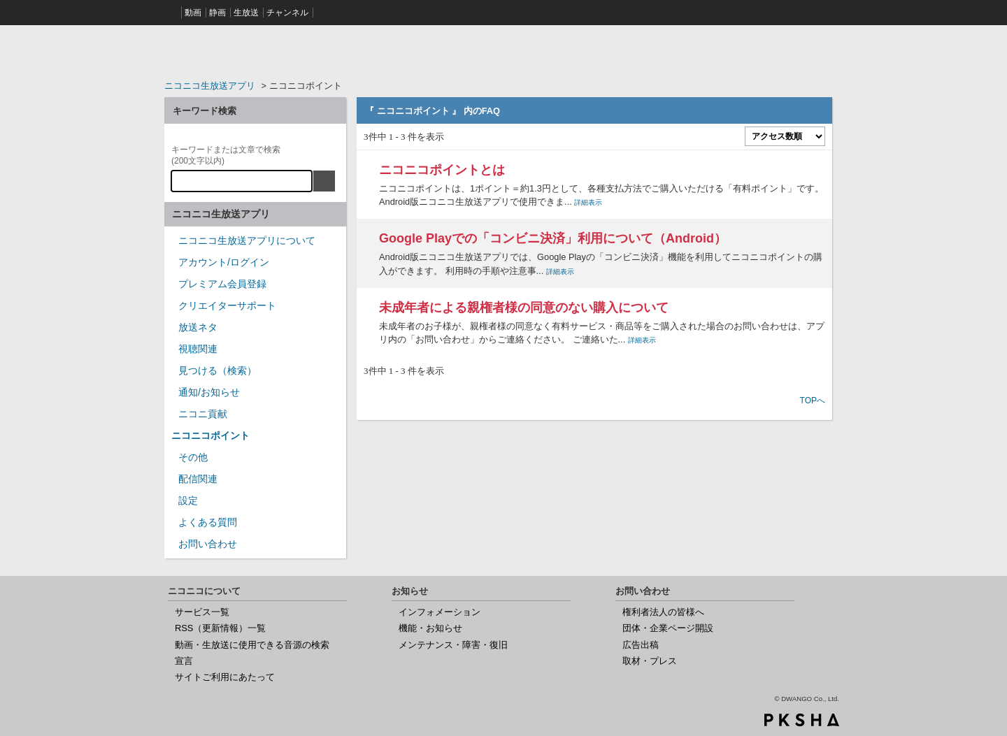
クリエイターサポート (227, 305)
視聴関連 (197, 348)
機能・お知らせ (430, 628)
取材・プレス (649, 661)
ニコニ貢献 (202, 413)
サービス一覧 (202, 612)
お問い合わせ (207, 543)
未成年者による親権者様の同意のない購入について (524, 308)
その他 (193, 457)
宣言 (184, 661)
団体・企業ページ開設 (667, 628)
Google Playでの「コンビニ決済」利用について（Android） (553, 238)
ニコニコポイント (210, 435)
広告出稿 (640, 645)
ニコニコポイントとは (442, 170)
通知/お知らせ (209, 392)
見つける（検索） (217, 370)
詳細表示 (588, 202)
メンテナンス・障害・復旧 (453, 645)
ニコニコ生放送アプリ (209, 85)
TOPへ (812, 400)
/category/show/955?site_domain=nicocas (171, 418)
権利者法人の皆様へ (663, 612)
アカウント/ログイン (223, 262)
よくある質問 (207, 522)
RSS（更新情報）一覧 (220, 628)
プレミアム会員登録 (222, 283)
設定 (188, 500)
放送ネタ (197, 327)
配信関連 (197, 478)
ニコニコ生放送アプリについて (246, 240)
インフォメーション (439, 612)
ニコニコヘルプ (255, 52)
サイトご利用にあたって (225, 677)
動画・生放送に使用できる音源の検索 (252, 645)
